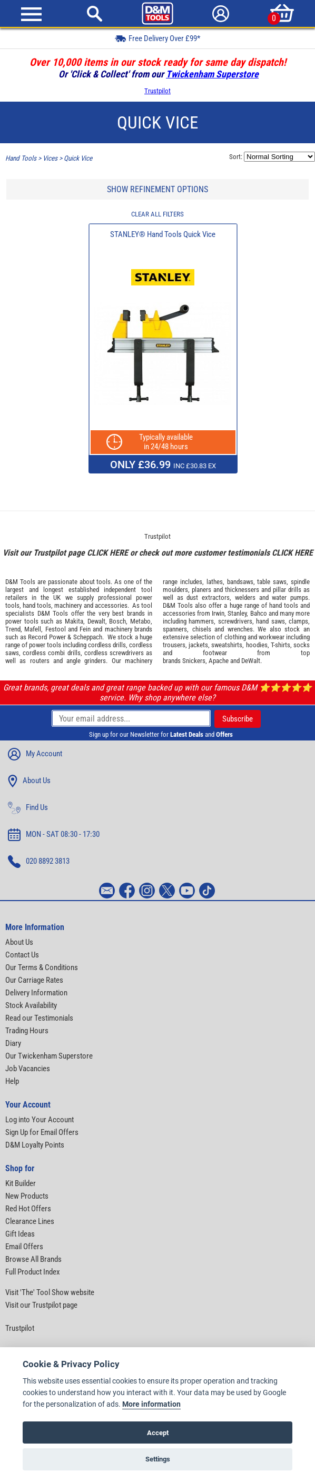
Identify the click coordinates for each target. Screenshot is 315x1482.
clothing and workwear (254, 637)
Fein (85, 629)
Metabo (140, 621)
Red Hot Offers (28, 1208)
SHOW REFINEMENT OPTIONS (157, 189)
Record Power (47, 637)
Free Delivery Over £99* (157, 38)
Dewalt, (97, 621)
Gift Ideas (20, 1234)
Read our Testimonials (39, 1018)
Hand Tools (20, 158)
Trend (13, 629)
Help (12, 1081)
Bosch (117, 621)
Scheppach (87, 637)
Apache (219, 661)
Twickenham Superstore (212, 74)
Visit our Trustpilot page (41, 1305)
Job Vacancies (27, 1068)
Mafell (32, 629)
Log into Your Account (39, 1119)
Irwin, (219, 613)
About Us (29, 781)
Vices (50, 158)
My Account (35, 754)
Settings (157, 1459)
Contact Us (22, 955)
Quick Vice (78, 158)
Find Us (28, 808)
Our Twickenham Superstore (49, 1056)
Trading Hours (26, 1030)
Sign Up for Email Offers (41, 1132)
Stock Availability (31, 1005)
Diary (13, 1043)
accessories (111, 605)
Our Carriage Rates (34, 980)
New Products (26, 1196)
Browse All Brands (33, 1259)
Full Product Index (32, 1272)
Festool (55, 629)
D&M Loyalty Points (34, 1145)
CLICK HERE (107, 553)
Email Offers (24, 1246)
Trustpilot (157, 91)
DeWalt (250, 661)
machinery (68, 605)
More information (151, 1404)
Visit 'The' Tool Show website (49, 1292)
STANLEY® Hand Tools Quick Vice (162, 234)
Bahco (258, 613)
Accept (158, 1433)
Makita (74, 621)
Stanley (237, 613)
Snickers (193, 661)
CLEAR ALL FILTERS (157, 214)
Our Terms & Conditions (41, 967)
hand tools (37, 605)
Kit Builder (20, 1183)
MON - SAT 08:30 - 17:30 (54, 834)
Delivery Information (36, 992)
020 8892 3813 (39, 861)
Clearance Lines (29, 1221)
